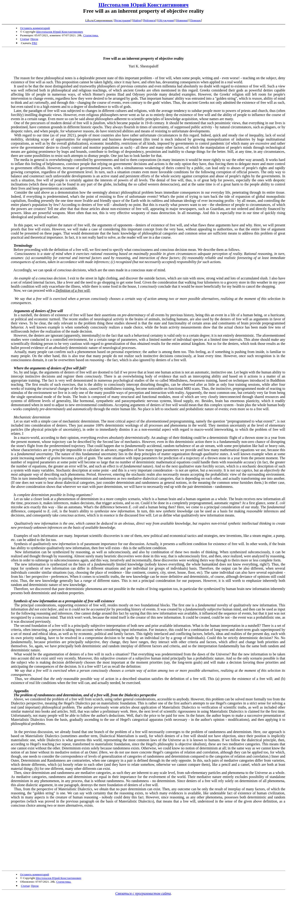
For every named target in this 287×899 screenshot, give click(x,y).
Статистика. (91, 35)
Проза (34, 39)
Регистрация (122, 20)
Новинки (181, 20)
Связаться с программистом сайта (143, 893)
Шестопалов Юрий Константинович (143, 5)
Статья (24, 39)
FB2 (34, 43)
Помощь (195, 20)
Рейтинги (150, 20)
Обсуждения (166, 20)
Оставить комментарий (35, 28)
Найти (137, 20)
